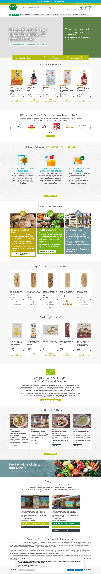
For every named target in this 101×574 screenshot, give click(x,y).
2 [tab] (51, 105)
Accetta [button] (79, 570)
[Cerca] (34, 8)
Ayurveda (68, 14)
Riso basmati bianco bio (49, 89)
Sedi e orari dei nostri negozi (37, 44)
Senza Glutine (54, 14)
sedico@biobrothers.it (60, 520)
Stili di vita (15, 14)
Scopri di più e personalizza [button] (26, 570)
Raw (48, 14)
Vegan (21, 14)
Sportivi (62, 14)
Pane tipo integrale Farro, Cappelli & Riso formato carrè (50, 293)
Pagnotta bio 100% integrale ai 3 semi (82, 292)
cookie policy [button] (43, 562)
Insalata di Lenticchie (59, 432)
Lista (86, 8)
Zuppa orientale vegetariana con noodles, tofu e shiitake (18, 433)
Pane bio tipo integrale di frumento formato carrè (67, 292)
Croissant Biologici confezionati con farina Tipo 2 (66, 90)
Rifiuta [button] (70, 570)
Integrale (36, 14)
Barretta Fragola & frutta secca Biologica (66, 342)
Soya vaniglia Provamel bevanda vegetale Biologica (33, 343)
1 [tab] (49, 105)
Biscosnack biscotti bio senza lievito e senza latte (50, 342)
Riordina (86, 3)
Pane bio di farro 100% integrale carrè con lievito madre (33, 293)
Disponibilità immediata (16, 100)
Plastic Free (76, 14)
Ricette (12, 429)
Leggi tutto (14, 445)
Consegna (13, 569)
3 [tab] (51, 132)
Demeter (43, 14)
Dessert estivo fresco (38, 432)
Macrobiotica (28, 14)
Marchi (77, 3)
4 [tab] (51, 307)
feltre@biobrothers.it (29, 520)
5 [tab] (53, 307)
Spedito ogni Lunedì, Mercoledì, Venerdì (67, 302)
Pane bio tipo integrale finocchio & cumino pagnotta (16, 293)
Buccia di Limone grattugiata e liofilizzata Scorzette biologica (16, 343)
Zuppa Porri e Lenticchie (81, 432)
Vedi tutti (84, 14)
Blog (90, 3)
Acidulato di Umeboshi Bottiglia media (83, 89)
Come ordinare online (17, 44)
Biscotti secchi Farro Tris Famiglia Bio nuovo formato (16, 90)
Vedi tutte (50, 136)
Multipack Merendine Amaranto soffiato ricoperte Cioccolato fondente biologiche (83, 343)
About (81, 3)
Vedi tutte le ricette (50, 453)
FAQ (73, 3)
